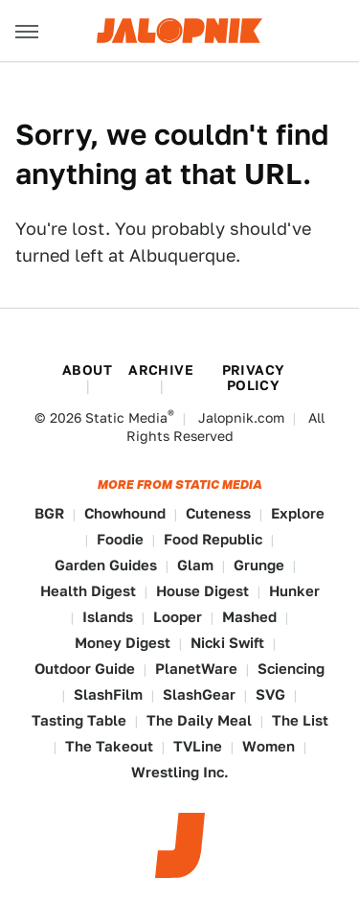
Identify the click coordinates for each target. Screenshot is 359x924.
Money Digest (122, 643)
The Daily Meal (199, 720)
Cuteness (218, 513)
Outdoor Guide (84, 668)
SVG (270, 694)
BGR (49, 513)
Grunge (259, 565)
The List (300, 720)
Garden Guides (106, 565)
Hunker (294, 591)
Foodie (120, 539)
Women (268, 746)
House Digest (202, 591)
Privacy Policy (253, 377)
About (87, 370)
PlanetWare (196, 668)
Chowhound (125, 513)
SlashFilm (108, 694)
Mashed (249, 617)
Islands (107, 617)
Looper (177, 617)
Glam (195, 565)
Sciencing (291, 668)
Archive (160, 370)
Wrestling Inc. (180, 772)
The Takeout (109, 746)
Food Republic (213, 539)
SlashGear (199, 694)
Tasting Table (79, 720)
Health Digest (88, 591)
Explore (298, 513)
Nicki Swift (227, 643)
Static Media (126, 418)
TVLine (197, 746)
